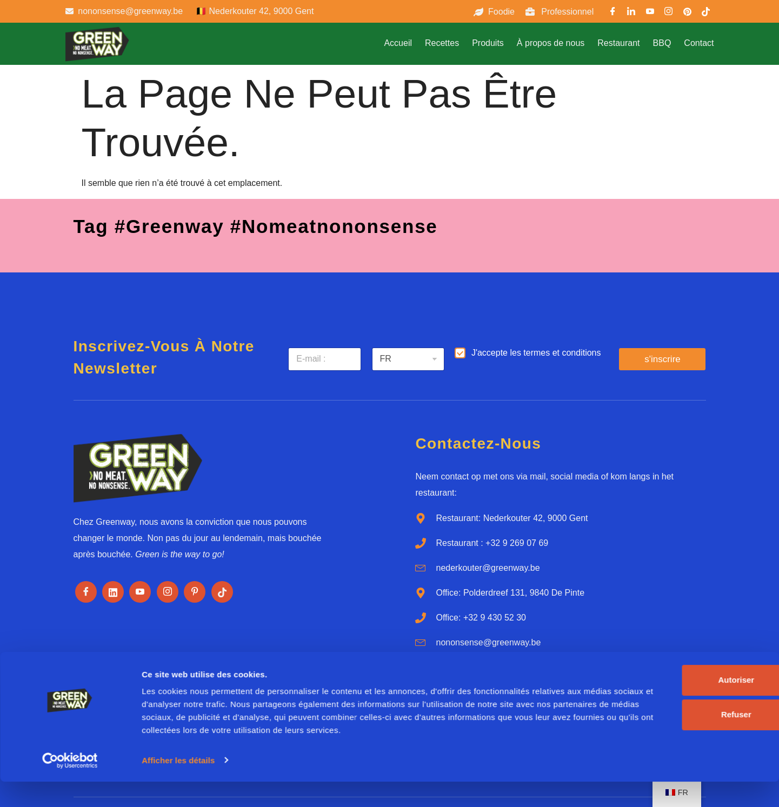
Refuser (661, 727)
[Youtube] (650, 13)
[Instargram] (669, 13)
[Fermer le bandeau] (762, 681)
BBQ (662, 43)
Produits (488, 43)
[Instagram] (167, 592)
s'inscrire (662, 359)
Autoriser (661, 692)
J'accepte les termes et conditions (536, 352)
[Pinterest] (687, 13)
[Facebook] (612, 13)
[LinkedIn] (631, 13)
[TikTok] (705, 13)
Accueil (398, 43)
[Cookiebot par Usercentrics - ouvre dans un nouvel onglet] (70, 786)
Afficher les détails (178, 785)
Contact (699, 43)
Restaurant (618, 43)
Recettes (442, 43)
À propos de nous (550, 43)
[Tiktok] (222, 592)
